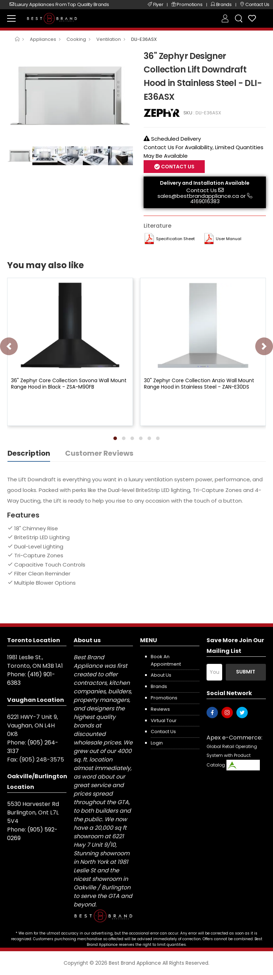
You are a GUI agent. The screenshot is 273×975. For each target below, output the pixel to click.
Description (28, 453)
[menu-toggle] (11, 18)
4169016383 (205, 201)
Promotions (164, 697)
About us (161, 675)
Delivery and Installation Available (205, 182)
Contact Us (177, 166)
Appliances (43, 39)
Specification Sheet (175, 239)
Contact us (163, 731)
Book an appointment (166, 660)
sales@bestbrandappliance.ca (198, 196)
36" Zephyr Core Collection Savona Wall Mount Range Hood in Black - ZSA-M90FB (69, 383)
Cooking (76, 39)
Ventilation (108, 39)
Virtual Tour (164, 720)
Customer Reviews (99, 453)
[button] (115, 438)
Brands (159, 686)
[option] (70, 96)
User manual (228, 239)
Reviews (160, 709)
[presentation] (9, 346)
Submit (245, 671)
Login (157, 743)
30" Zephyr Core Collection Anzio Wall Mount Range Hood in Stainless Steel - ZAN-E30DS (199, 383)
